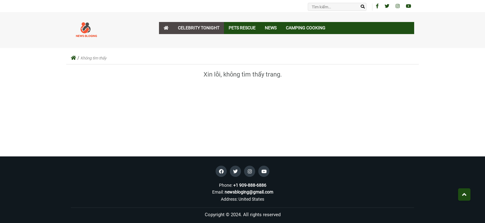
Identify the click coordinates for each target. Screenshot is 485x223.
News (271, 27)
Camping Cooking (305, 27)
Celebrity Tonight (198, 27)
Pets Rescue (242, 27)
